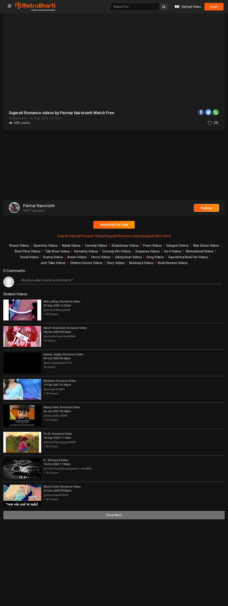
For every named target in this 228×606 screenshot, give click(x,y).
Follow (206, 208)
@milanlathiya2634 (56, 310)
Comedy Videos (96, 245)
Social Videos (29, 257)
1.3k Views (50, 393)
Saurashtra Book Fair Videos (188, 257)
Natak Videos (71, 245)
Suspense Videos (147, 251)
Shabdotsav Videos (125, 245)
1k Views (49, 340)
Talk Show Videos (57, 251)
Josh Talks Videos (52, 263)
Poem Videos (152, 245)
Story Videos (116, 263)
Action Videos (77, 257)
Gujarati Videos (68, 236)
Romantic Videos (86, 251)
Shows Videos (19, 245)
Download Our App (114, 224)
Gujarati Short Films (157, 236)
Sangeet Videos (177, 245)
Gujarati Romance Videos (124, 236)
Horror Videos (100, 257)
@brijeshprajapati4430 (59, 442)
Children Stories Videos (86, 263)
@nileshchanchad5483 (59, 336)
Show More (114, 515)
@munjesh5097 (54, 389)
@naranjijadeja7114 (57, 362)
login (214, 7)
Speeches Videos (45, 245)
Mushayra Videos (141, 263)
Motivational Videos (200, 251)
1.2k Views (50, 499)
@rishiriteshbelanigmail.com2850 (67, 468)
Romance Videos (92, 236)
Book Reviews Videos (173, 263)
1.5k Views (50, 314)
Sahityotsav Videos (128, 257)
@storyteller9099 (55, 415)
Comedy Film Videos (116, 251)
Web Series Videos (206, 245)
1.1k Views (50, 420)
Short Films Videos (27, 251)
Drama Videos (53, 257)
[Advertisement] (114, 165)
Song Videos (155, 257)
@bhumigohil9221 (56, 495)
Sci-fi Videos (172, 251)
